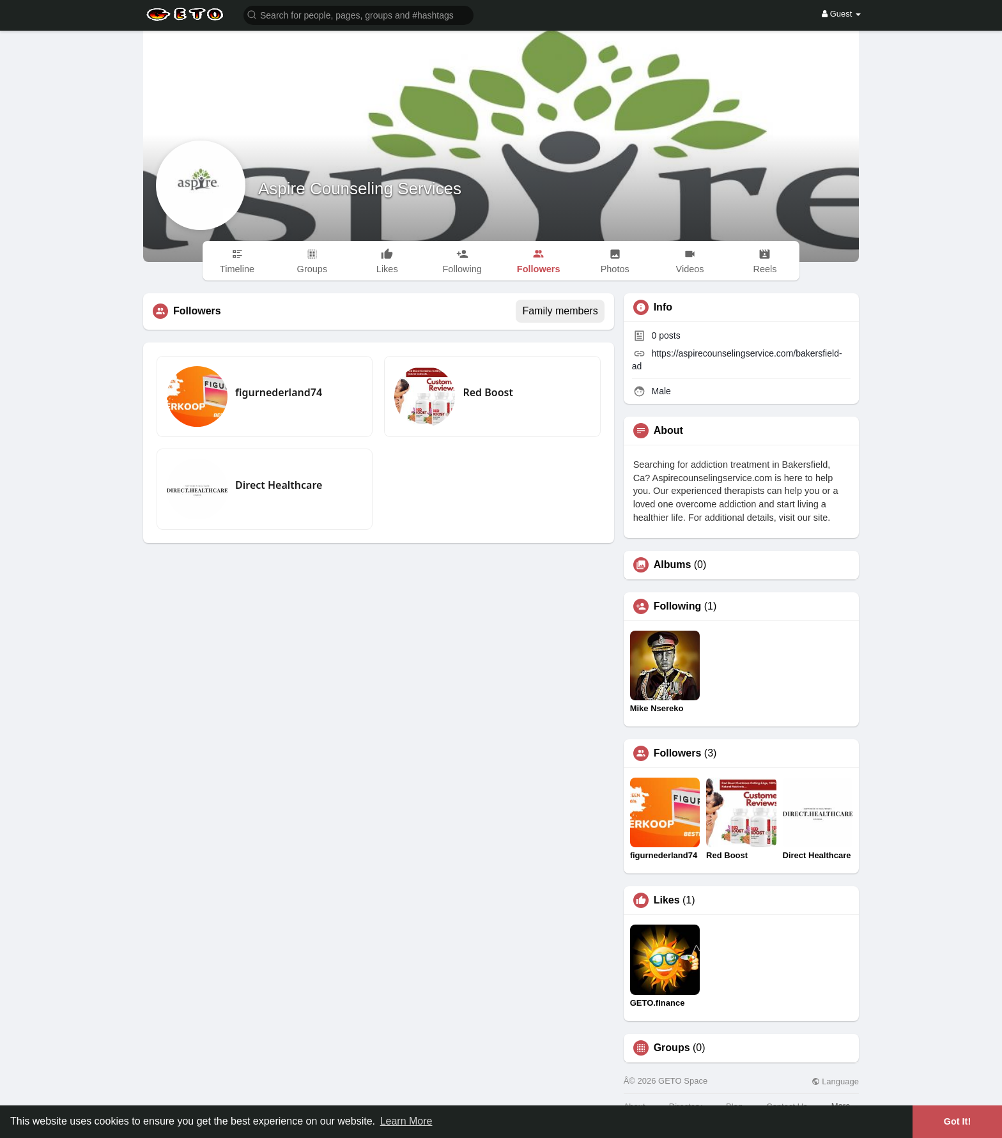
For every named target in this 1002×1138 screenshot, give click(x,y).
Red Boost (488, 392)
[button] (358, 14)
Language (835, 1081)
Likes (667, 900)
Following (678, 606)
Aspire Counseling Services (359, 188)
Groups (672, 1048)
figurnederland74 (278, 392)
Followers (678, 753)
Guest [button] (841, 14)
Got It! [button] (957, 1121)
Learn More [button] (406, 1121)
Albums (672, 565)
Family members (559, 310)
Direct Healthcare (278, 485)
